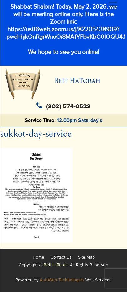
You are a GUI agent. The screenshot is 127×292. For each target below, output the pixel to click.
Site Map (86, 257)
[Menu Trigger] (113, 6)
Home (38, 257)
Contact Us (61, 257)
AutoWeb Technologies (62, 280)
